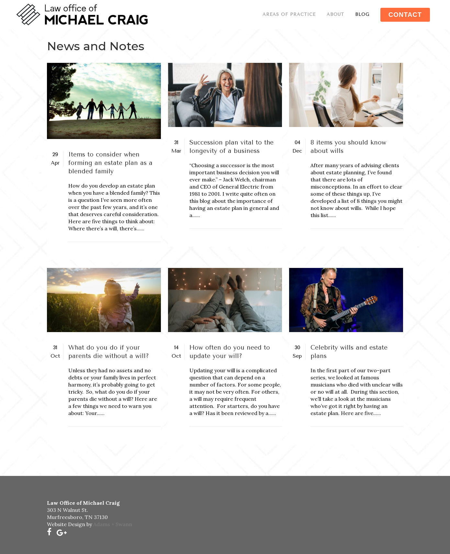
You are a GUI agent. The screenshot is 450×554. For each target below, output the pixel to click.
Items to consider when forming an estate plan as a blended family (110, 163)
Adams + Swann (112, 524)
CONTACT (405, 14)
